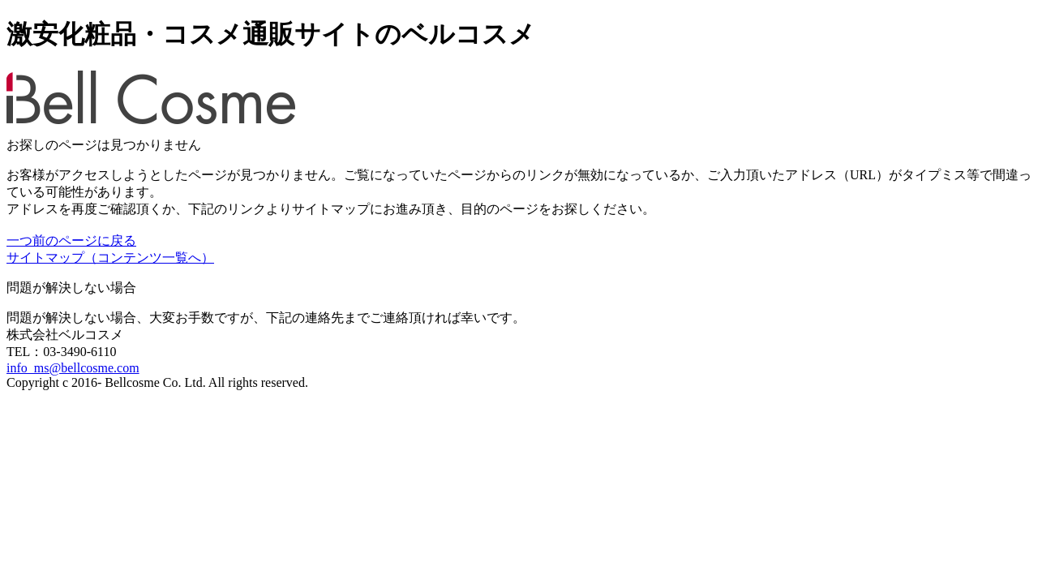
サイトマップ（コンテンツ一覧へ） (110, 257)
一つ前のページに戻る (71, 240)
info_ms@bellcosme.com (72, 368)
